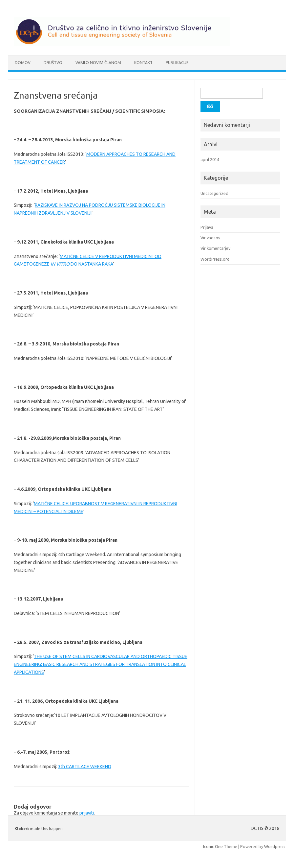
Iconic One (213, 846)
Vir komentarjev (215, 248)
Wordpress (274, 846)
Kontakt (143, 62)
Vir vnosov (210, 237)
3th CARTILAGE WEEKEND (84, 766)
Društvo (53, 62)
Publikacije (177, 62)
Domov (23, 62)
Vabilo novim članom (98, 62)
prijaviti (86, 813)
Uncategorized (214, 193)
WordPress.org (214, 259)
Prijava (206, 227)
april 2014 (209, 159)
